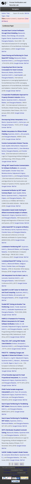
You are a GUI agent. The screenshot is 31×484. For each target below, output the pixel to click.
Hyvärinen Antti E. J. (18, 38)
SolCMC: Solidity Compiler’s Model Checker (15, 452)
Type (3, 16)
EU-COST (14, 473)
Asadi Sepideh (18, 75)
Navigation (15, 9)
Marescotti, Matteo (20, 58)
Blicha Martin (18, 72)
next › (16, 464)
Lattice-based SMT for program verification (15, 227)
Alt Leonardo (20, 36)
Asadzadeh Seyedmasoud (15, 309)
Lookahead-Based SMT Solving (11, 261)
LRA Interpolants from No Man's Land (13, 275)
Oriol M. (5, 363)
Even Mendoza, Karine (8, 229)
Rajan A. (11, 363)
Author (4, 13)
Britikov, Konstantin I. (19, 343)
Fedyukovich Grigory (18, 173)
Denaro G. (7, 358)
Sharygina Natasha (8, 41)
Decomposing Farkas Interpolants (12, 119)
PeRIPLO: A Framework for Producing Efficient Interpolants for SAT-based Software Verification (13, 321)
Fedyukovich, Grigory (8, 215)
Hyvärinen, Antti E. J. (14, 134)
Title (7, 13)
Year (8, 16)
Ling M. (12, 358)
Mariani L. (17, 360)
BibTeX (27, 13)
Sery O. (16, 363)
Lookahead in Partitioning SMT (11, 247)
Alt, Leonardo (22, 168)
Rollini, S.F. (18, 324)
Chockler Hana (15, 171)
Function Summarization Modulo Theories (15, 143)
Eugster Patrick (6, 38)
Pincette (16, 475)
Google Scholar (20, 49)
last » (21, 464)
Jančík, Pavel (14, 392)
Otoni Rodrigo (11, 36)
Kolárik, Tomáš (14, 307)
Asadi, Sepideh (6, 146)
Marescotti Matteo (13, 249)
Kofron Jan (22, 122)
